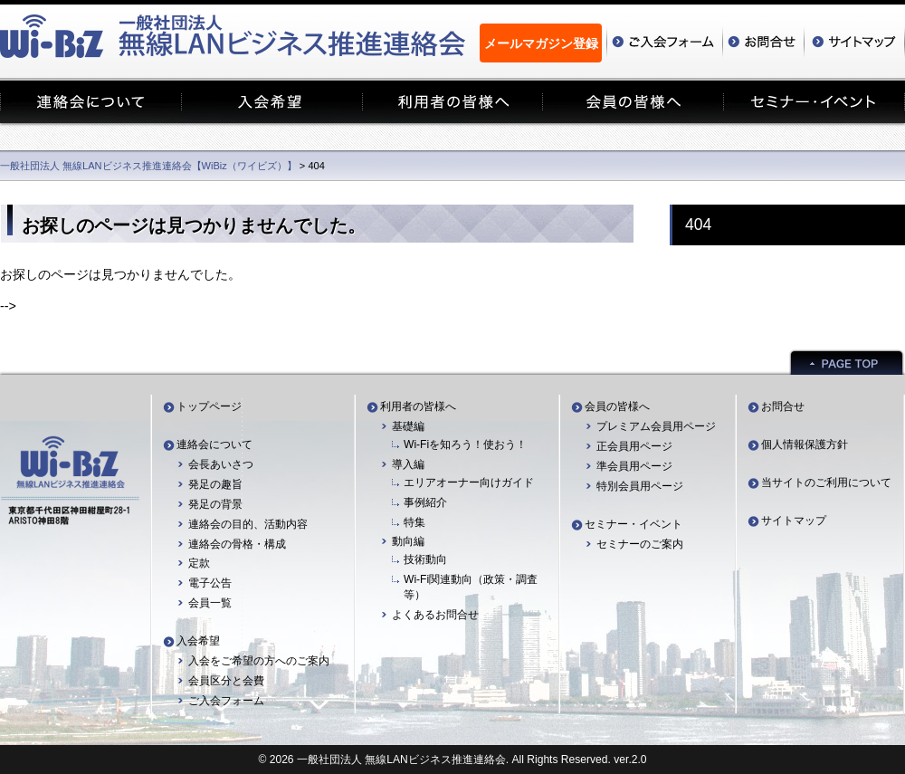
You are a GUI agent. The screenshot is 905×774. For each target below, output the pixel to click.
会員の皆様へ (617, 406)
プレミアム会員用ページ (656, 426)
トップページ (209, 406)
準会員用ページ (634, 466)
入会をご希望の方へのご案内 (258, 661)
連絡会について (214, 444)
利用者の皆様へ (418, 406)
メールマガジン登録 (541, 43)
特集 (414, 522)
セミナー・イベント (633, 524)
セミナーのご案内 (639, 544)
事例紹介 (425, 502)
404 (698, 224)
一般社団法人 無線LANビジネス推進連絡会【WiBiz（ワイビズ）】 (148, 165)
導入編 (408, 464)
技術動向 (425, 559)
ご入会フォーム (226, 700)
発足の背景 (215, 504)
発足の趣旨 (215, 484)
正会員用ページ (634, 446)
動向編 (408, 541)
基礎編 (408, 426)
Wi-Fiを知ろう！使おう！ (465, 444)
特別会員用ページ (639, 486)
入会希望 (198, 641)
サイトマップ (793, 520)
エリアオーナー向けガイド (469, 482)
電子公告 (210, 583)
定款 (199, 563)
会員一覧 (210, 603)
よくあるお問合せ (435, 614)
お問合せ (783, 406)
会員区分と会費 (226, 680)
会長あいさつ (220, 464)
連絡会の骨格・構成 (237, 544)
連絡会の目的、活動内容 (248, 524)
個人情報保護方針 (804, 444)
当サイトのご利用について (826, 482)
